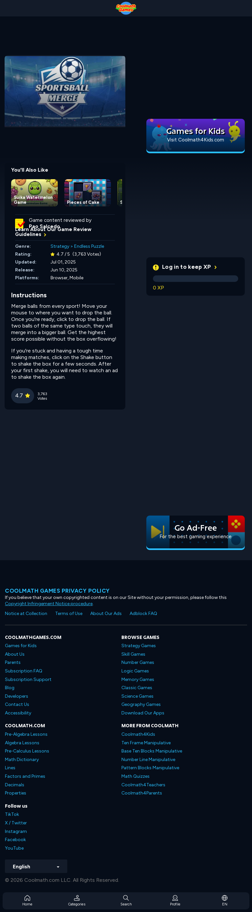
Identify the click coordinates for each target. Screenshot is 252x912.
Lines (10, 768)
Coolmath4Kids (138, 734)
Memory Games (137, 679)
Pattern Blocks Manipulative (150, 768)
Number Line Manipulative (148, 759)
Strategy (60, 246)
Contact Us (17, 704)
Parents (13, 662)
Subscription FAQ (23, 671)
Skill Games (133, 654)
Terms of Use (68, 613)
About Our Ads (106, 613)
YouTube (14, 848)
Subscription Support (28, 679)
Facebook (15, 839)
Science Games (137, 696)
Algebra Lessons (22, 743)
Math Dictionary (22, 759)
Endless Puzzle (89, 246)
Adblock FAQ (143, 613)
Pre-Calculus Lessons (27, 751)
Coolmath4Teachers (143, 785)
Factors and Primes (25, 776)
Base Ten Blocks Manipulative (151, 751)
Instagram (16, 831)
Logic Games (135, 671)
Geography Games (141, 704)
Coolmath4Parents (141, 793)
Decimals (14, 785)
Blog (9, 687)
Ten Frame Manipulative (146, 743)
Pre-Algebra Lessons (26, 734)
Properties (15, 793)
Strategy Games (138, 645)
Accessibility (18, 713)
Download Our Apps (142, 713)
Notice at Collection (26, 613)
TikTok (12, 814)
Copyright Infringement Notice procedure (49, 603)
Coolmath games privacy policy (57, 590)
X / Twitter (16, 823)
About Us (15, 654)
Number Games (137, 662)
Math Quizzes (135, 776)
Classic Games (136, 687)
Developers (16, 696)
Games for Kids (21, 645)
